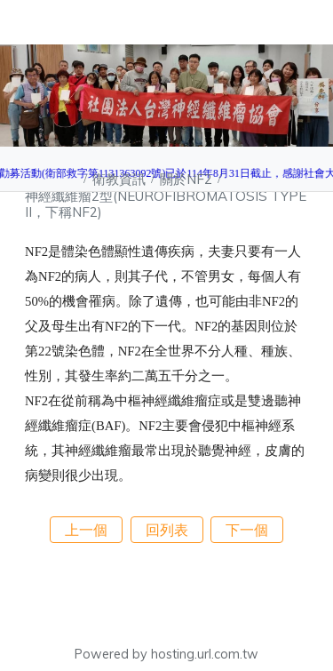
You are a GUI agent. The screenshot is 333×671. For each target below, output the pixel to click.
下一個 (247, 530)
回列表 (167, 530)
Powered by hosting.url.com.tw (166, 654)
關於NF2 (188, 179)
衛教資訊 (120, 179)
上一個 (86, 530)
